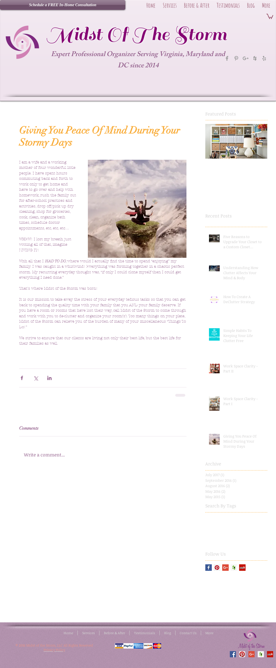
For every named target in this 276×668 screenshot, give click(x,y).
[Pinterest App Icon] (242, 654)
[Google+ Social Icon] (225, 567)
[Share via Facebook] (22, 378)
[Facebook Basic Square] (208, 567)
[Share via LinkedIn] (49, 378)
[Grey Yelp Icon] (264, 58)
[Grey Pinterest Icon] (236, 58)
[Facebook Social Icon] (233, 654)
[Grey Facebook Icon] (227, 58)
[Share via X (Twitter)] (35, 378)
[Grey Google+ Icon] (245, 58)
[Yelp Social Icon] (242, 567)
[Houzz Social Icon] (234, 567)
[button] (269, 16)
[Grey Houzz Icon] (255, 58)
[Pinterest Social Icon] (217, 567)
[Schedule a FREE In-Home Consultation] (62, 5)
